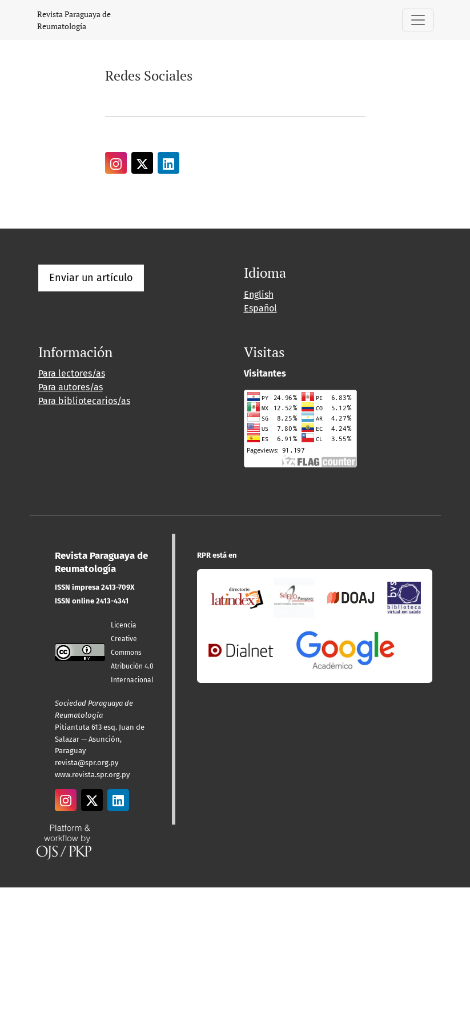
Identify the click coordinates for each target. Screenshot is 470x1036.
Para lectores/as (71, 373)
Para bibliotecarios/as (84, 400)
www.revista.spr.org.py (92, 774)
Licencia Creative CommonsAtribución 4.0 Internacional (132, 652)
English (259, 294)
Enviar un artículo (91, 277)
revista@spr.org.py (86, 762)
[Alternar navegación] (418, 20)
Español (260, 308)
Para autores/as (70, 387)
